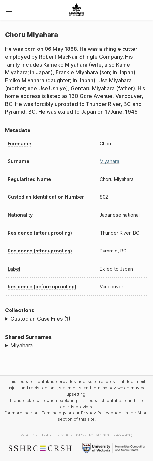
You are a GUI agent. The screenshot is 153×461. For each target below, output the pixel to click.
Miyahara (109, 161)
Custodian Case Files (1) (40, 318)
